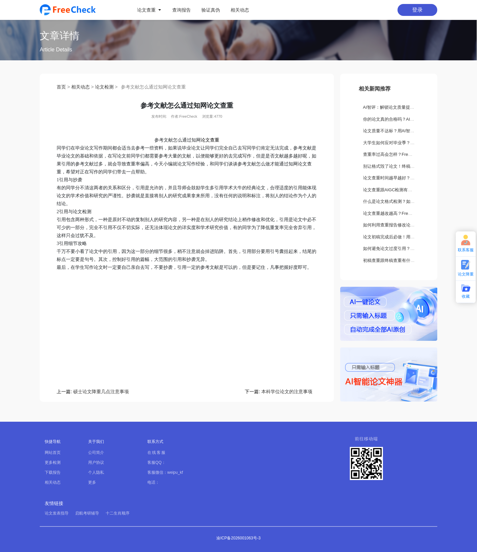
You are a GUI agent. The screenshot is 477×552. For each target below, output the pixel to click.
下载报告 (53, 472)
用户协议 (96, 462)
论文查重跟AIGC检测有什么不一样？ (398, 189)
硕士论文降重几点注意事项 (101, 391)
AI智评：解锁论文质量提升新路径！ (397, 107)
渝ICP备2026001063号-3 (238, 538)
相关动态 (80, 87)
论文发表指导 (57, 513)
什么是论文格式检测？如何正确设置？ (399, 201)
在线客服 (156, 452)
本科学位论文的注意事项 (286, 391)
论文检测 (104, 87)
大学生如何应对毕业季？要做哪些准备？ (402, 142)
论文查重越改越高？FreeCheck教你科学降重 (406, 213)
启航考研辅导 (87, 513)
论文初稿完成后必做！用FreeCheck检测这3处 (407, 236)
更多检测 (53, 462)
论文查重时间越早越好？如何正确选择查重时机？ (410, 177)
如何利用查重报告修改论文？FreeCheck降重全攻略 (412, 224)
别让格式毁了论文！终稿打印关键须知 (399, 166)
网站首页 (53, 452)
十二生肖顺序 (118, 513)
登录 (417, 10)
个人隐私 (96, 472)
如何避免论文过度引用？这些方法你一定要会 (406, 248)
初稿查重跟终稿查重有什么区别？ (395, 260)
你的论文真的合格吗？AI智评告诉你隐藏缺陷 (406, 119)
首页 (61, 87)
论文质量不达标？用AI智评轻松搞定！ (399, 130)
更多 (92, 482)
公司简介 (96, 452)
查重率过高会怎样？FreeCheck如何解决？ (404, 154)
